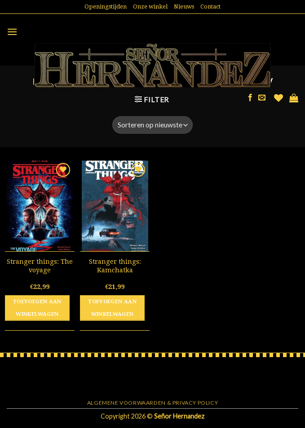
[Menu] (12, 32)
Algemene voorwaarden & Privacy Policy (152, 402)
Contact (210, 6)
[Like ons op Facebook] (250, 98)
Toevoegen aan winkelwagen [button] (37, 307)
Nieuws (184, 6)
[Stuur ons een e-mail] (261, 98)
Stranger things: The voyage (40, 266)
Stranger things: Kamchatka (115, 266)
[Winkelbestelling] (152, 125)
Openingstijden (105, 6)
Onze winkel (150, 6)
